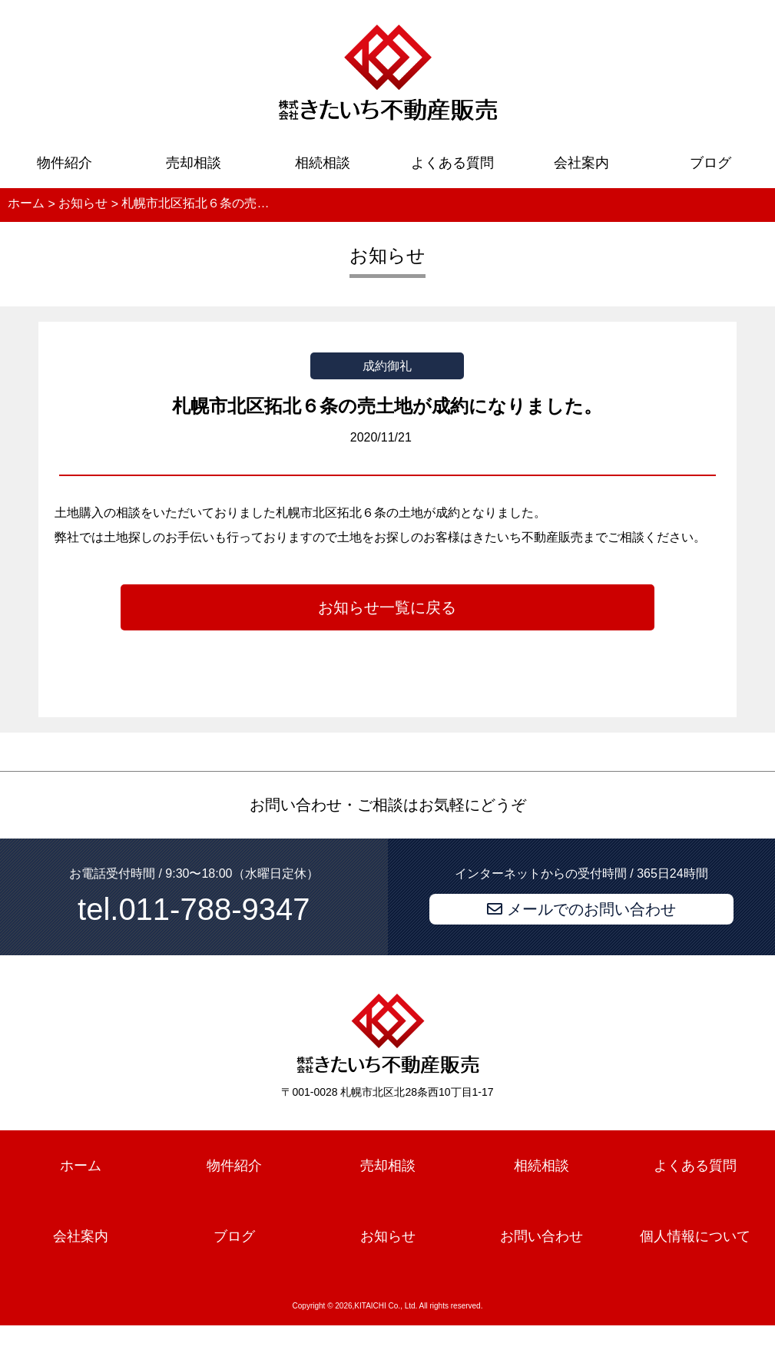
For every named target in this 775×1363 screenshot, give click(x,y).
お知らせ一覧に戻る (387, 607)
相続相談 (322, 162)
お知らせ (388, 1236)
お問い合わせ (541, 1236)
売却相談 (193, 162)
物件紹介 (64, 162)
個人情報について (695, 1236)
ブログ (710, 162)
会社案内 (581, 162)
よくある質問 (452, 162)
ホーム (80, 1166)
